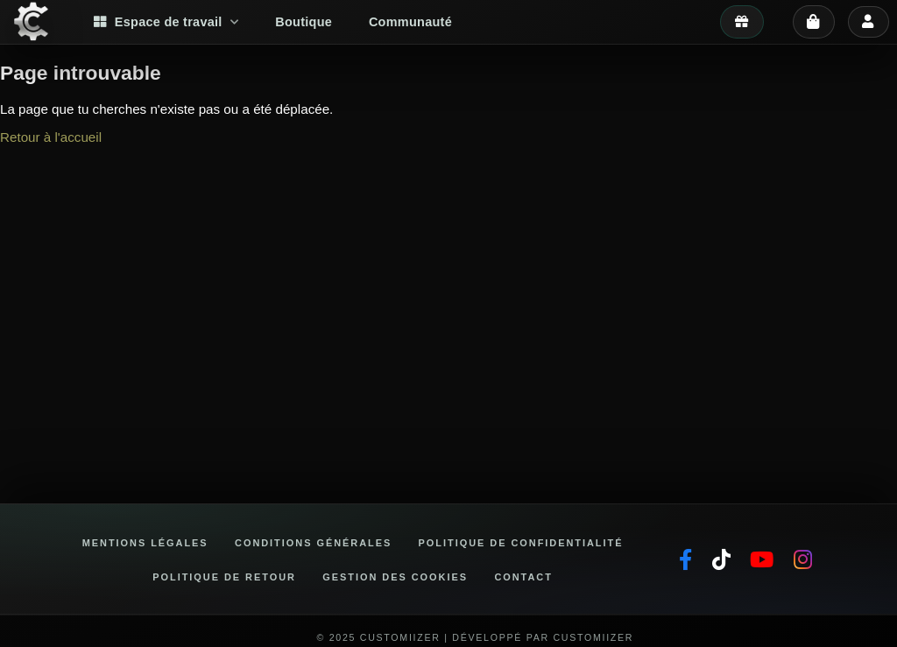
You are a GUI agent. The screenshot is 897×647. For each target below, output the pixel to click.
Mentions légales (145, 543)
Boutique (303, 22)
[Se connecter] (868, 22)
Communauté (410, 22)
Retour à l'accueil (51, 137)
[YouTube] (761, 559)
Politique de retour (224, 577)
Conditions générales (313, 543)
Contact (523, 577)
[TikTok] (721, 559)
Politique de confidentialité (521, 543)
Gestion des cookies (395, 577)
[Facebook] (685, 559)
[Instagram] (803, 559)
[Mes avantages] (742, 21)
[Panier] (814, 22)
